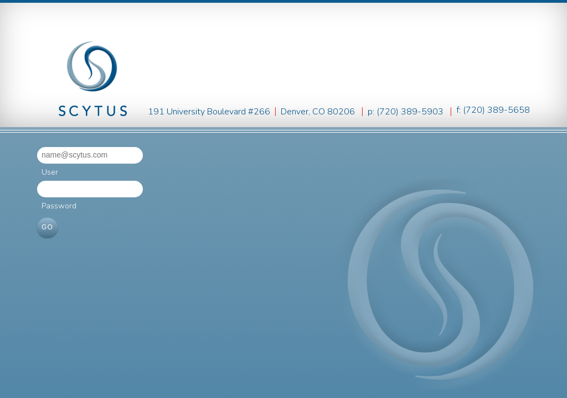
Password (59, 206)
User (50, 172)
